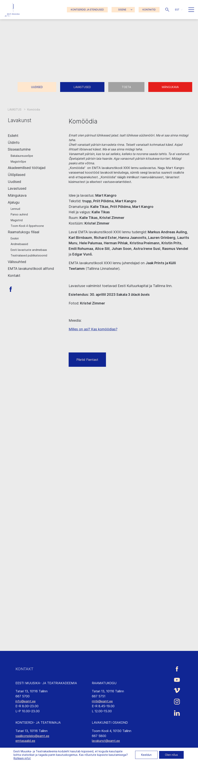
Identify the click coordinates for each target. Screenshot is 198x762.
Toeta (126, 87)
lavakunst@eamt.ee (106, 741)
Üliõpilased (16, 175)
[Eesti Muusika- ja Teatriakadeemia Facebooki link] (177, 669)
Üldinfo (14, 143)
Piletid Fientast (87, 360)
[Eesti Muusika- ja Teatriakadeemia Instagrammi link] (177, 702)
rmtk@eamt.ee (102, 701)
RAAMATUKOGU (104, 683)
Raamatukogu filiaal (23, 232)
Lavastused (82, 87)
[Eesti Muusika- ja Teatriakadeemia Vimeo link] (177, 690)
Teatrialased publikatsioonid (29, 255)
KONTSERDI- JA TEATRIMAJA (38, 722)
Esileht (13, 136)
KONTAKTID (149, 9)
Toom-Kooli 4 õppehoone (27, 225)
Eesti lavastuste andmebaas (29, 249)
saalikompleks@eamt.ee (32, 736)
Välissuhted (17, 262)
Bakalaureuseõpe (22, 155)
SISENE (122, 9)
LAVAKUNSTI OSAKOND (110, 722)
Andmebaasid (19, 244)
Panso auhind (19, 214)
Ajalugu (14, 202)
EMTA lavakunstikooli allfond (31, 269)
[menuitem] (178, 9)
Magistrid (17, 220)
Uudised (37, 87)
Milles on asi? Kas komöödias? (93, 329)
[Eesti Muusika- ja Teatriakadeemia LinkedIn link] (177, 713)
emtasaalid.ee (25, 741)
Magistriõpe (18, 161)
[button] (167, 10)
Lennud (15, 208)
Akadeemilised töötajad (26, 168)
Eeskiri (15, 238)
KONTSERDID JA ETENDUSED (87, 9)
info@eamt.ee (25, 701)
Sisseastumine (19, 149)
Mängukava (170, 87)
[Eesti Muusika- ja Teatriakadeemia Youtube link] (177, 679)
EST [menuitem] (177, 9)
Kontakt (14, 275)
